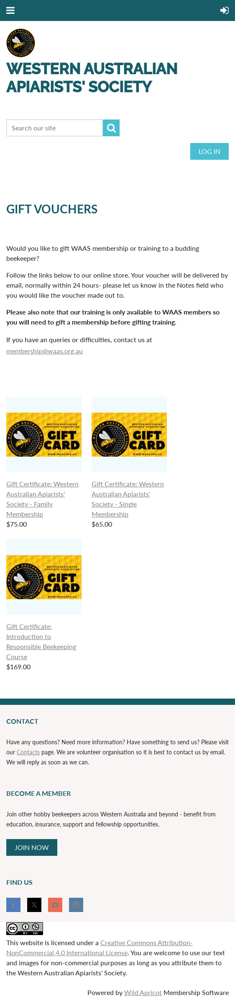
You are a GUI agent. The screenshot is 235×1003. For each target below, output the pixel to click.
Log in (209, 151)
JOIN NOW (32, 847)
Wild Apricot (143, 992)
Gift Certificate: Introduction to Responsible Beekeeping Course (41, 641)
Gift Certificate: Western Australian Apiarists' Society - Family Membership (42, 499)
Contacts (28, 752)
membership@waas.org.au (44, 351)
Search (111, 128)
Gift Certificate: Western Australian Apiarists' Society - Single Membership (128, 499)
